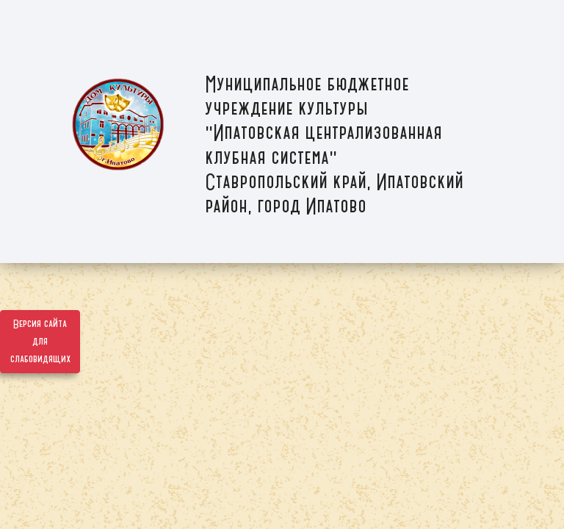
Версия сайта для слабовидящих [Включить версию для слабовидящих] (40, 342)
